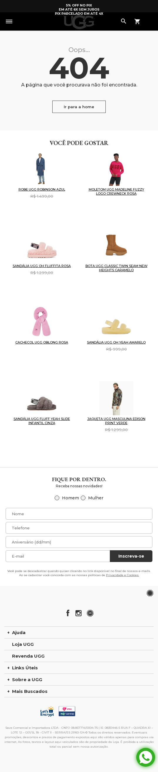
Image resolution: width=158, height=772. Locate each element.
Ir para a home (79, 106)
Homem (70, 498)
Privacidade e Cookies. (122, 575)
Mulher (95, 498)
